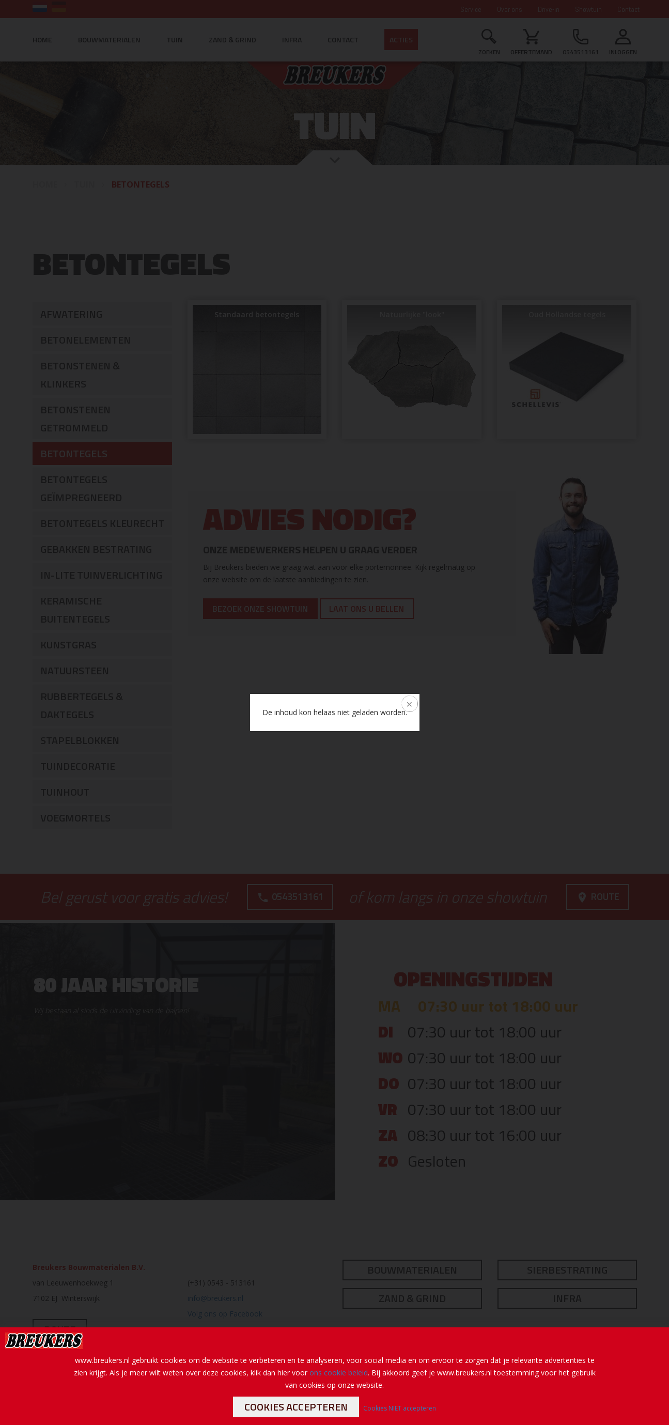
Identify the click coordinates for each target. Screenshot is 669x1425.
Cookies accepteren (296, 1407)
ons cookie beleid (338, 1372)
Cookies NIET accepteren (399, 1408)
